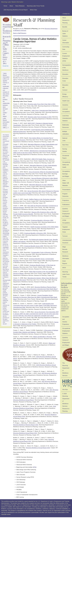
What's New (33, 10)
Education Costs (65, 80)
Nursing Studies (64, 150)
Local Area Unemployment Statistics (66, 118)
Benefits (64, 27)
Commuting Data (65, 48)
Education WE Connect (65, 87)
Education (65, 74)
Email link (5, 66)
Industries (65, 105)
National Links (64, 139)
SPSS (34, 467)
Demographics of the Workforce (66, 67)
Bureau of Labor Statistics (65, 33)
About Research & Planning (65, 20)
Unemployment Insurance (66, 241)
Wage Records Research (65, 249)
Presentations (66, 189)
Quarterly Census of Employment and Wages (66, 212)
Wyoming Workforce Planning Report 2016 (25, 425)
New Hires (65, 145)
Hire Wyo (66, 384)
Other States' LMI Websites (65, 183)
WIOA (64, 267)
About (11, 6)
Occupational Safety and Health (66, 164)
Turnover (65, 236)
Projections (65, 200)
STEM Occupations (66, 222)
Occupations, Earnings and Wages (66, 174)
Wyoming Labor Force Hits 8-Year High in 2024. (42, 104)
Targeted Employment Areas (66, 229)
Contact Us (66, 14)
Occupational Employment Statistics (66, 331)
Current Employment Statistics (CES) (66, 57)
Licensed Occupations (66, 110)
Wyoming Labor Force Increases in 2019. (40, 117)
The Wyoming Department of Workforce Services (66, 362)
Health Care (65, 101)
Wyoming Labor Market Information (12, 2)
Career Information (65, 41)
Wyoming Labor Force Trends (35, 6)
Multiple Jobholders (65, 133)
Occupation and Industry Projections (65, 320)
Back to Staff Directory (19, 33)
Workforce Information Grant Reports (65, 259)
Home (5, 6)
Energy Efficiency (65, 95)
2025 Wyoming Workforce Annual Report (16, 10)
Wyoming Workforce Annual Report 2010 (38, 448)
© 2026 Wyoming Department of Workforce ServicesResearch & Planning (65, 402)
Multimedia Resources (65, 126)
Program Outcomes (65, 195)
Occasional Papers (65, 157)
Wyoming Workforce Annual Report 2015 (25, 433)
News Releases (20, 6)
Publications (66, 204)
